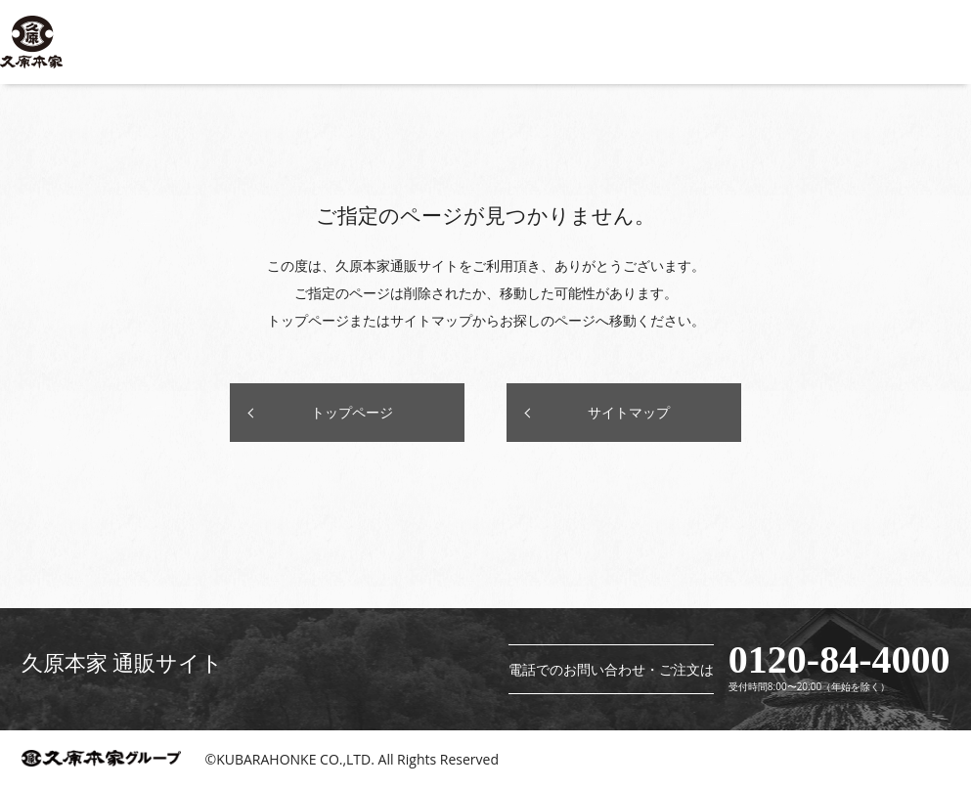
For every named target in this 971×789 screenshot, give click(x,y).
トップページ (352, 412)
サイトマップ (629, 412)
